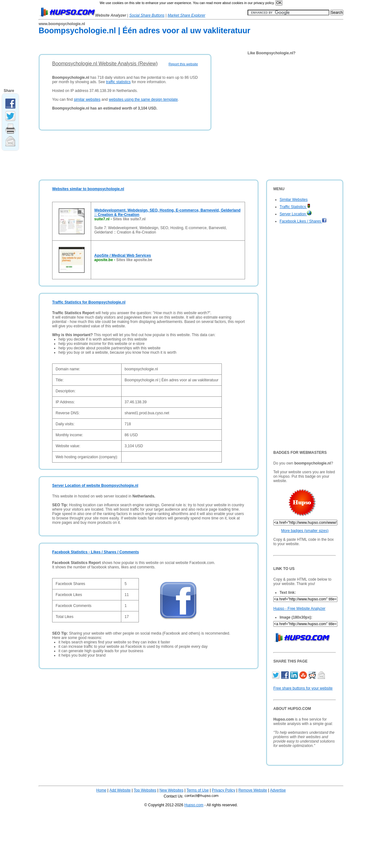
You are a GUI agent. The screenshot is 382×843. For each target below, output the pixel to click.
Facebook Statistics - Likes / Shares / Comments (95, 552)
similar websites (87, 99)
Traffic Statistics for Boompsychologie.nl (88, 302)
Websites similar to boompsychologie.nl (88, 189)
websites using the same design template (143, 99)
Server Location (296, 214)
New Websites (171, 790)
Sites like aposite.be (134, 260)
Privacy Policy (223, 790)
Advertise (278, 790)
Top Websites (145, 790)
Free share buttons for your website (303, 688)
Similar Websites (294, 199)
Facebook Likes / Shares (303, 221)
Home (101, 790)
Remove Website (252, 790)
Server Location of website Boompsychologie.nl (95, 485)
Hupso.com (194, 805)
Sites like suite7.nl (129, 219)
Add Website (120, 790)
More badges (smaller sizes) (305, 531)
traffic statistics (118, 82)
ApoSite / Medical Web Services (122, 255)
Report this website (183, 64)
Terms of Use (198, 790)
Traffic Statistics (295, 207)
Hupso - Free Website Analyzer (299, 608)
